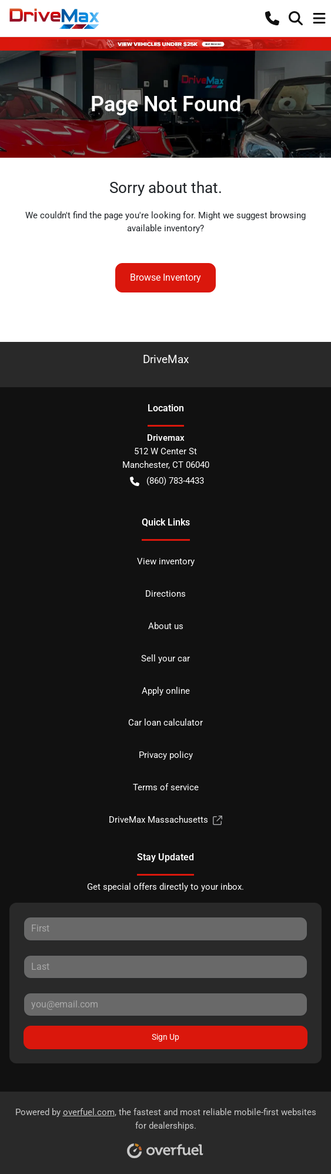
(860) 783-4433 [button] (167, 481)
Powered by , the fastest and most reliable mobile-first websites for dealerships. (165, 1129)
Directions (165, 593)
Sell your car (165, 658)
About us (165, 626)
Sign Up (165, 1037)
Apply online (166, 691)
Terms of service (166, 787)
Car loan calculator (165, 722)
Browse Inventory (165, 277)
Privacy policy (166, 755)
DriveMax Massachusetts (165, 820)
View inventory (166, 561)
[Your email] (165, 1004)
